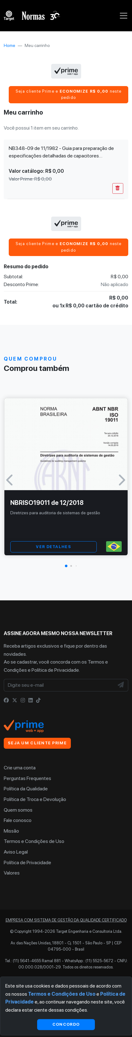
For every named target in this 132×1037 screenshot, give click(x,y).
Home (9, 45)
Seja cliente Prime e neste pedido (68, 94)
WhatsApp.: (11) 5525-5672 (89, 960)
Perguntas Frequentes (27, 778)
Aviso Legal (16, 852)
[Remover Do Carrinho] (117, 188)
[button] (66, 566)
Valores (12, 873)
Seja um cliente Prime (37, 743)
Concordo (66, 1024)
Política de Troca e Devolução (35, 799)
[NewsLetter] (121, 685)
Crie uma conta (20, 768)
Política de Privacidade (55, 670)
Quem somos (18, 810)
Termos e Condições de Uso (34, 841)
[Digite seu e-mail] (59, 685)
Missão (11, 831)
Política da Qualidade (26, 789)
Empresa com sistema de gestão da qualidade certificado (66, 920)
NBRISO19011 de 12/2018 (47, 502)
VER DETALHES (53, 546)
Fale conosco (18, 820)
